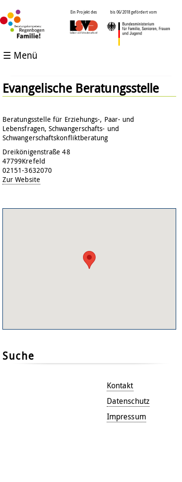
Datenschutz (128, 401)
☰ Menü (20, 55)
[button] (89, 260)
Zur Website (21, 179)
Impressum (126, 416)
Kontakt (120, 385)
